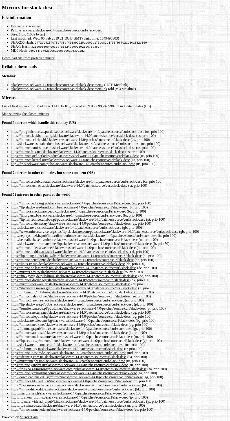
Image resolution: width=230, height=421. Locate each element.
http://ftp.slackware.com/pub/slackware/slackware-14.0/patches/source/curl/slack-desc (73, 164)
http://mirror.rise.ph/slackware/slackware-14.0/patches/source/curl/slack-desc (66, 393)
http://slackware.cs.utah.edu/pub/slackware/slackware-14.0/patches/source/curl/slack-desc (75, 144)
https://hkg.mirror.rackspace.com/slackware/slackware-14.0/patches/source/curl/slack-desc (76, 385)
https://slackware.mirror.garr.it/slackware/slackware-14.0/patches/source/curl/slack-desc (74, 288)
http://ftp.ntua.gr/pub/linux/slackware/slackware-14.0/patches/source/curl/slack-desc (71, 328)
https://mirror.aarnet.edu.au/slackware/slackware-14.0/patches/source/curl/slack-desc (72, 409)
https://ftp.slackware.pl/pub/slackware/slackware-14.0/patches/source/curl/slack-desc (72, 304)
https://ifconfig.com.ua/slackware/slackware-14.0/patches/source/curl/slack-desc (68, 357)
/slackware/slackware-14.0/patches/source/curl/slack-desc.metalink (59, 89)
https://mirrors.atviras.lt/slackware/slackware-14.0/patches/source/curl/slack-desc (69, 333)
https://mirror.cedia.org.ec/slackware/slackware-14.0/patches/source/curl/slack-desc (71, 203)
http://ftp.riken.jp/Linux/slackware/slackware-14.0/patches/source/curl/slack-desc (69, 397)
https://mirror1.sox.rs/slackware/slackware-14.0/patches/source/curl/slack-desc (67, 300)
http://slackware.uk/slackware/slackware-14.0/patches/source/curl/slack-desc (66, 227)
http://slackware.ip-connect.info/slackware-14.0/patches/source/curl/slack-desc (67, 345)
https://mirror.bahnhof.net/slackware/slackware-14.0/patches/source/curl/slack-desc (71, 296)
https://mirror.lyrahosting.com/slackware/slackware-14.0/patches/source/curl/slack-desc (74, 373)
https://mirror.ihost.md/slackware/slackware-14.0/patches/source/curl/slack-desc (68, 353)
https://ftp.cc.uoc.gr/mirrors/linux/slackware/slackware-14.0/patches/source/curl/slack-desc (76, 341)
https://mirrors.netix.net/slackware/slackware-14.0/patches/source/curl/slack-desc (69, 324)
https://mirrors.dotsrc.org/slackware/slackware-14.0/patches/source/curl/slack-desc (70, 280)
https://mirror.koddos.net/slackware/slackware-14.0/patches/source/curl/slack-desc (70, 252)
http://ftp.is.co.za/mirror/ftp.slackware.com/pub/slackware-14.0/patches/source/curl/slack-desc (78, 369)
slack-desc (41, 7)
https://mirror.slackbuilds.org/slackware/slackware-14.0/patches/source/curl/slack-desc (73, 135)
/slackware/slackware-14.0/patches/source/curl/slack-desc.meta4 (57, 85)
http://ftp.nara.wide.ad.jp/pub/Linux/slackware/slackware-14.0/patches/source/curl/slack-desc (78, 401)
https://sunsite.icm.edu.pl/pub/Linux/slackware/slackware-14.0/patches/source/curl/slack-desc (78, 308)
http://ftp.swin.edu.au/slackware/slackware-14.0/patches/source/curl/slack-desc (67, 405)
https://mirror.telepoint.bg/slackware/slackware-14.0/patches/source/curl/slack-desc (71, 316)
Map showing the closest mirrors (25, 114)
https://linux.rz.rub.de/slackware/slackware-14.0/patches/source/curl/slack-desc (68, 264)
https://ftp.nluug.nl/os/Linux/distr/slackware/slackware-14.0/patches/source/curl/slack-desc (76, 256)
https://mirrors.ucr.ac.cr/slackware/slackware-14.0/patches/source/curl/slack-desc (69, 185)
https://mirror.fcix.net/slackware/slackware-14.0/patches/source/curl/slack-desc (67, 152)
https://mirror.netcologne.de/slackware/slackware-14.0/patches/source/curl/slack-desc (72, 260)
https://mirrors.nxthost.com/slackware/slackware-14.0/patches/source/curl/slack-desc (72, 337)
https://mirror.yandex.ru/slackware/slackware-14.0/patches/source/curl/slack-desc (69, 365)
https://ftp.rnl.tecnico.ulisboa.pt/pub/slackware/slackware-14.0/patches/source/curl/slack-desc (78, 219)
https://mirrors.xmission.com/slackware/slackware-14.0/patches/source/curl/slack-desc (73, 148)
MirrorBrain (29, 417)
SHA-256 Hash (22, 42)
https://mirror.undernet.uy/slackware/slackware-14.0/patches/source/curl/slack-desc (71, 223)
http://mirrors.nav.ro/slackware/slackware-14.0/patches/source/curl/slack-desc (67, 272)
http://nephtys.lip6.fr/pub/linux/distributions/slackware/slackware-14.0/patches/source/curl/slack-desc (84, 235)
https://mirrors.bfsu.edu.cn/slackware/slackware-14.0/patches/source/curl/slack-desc (71, 381)
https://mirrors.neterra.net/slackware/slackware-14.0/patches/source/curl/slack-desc (70, 312)
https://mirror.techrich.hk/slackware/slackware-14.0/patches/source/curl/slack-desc (70, 140)
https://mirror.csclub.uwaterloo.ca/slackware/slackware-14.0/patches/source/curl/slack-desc (76, 181)
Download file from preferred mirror (28, 58)
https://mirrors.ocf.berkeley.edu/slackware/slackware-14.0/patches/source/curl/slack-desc (75, 156)
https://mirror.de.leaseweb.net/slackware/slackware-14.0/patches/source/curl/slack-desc (73, 268)
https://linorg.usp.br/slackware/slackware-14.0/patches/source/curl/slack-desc (66, 215)
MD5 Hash (19, 50)
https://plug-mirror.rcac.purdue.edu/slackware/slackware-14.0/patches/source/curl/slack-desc (77, 131)
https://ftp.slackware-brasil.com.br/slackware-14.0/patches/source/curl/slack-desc (69, 207)
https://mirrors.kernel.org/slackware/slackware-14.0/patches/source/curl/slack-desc (70, 160)
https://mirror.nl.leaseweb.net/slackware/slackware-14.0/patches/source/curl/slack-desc (73, 248)
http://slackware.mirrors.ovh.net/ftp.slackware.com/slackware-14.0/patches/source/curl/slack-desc (81, 244)
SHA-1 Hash (20, 46)
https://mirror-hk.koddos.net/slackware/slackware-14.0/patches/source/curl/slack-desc (72, 389)
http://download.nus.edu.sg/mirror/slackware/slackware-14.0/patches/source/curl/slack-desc (77, 377)
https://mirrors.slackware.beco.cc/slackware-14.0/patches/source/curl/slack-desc (68, 211)
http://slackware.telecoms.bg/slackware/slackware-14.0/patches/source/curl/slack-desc (73, 320)
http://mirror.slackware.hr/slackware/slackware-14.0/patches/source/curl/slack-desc (70, 284)
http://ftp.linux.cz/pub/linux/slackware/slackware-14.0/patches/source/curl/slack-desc (72, 292)
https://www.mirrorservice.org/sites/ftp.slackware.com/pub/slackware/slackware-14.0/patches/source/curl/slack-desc (94, 231)
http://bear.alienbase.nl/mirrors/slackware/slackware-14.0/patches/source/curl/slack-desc (74, 240)
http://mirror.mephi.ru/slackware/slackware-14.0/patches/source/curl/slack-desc (68, 361)
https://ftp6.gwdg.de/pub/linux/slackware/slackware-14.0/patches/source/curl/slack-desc (74, 276)
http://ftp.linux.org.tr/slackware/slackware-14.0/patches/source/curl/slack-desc (67, 349)
